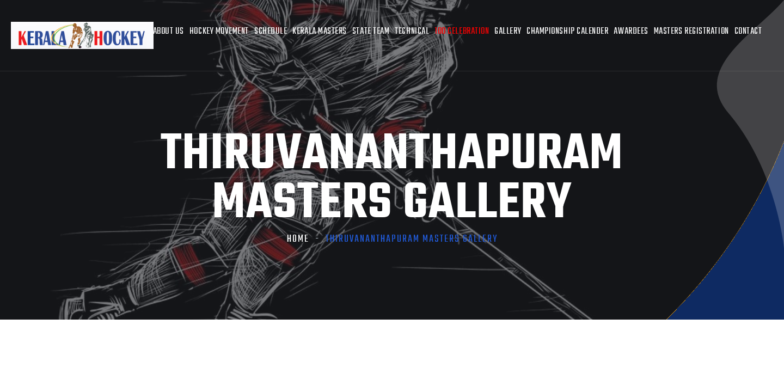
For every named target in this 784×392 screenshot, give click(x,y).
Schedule (270, 31)
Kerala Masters (319, 31)
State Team (370, 31)
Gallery (507, 31)
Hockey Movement (219, 31)
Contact (748, 31)
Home (298, 239)
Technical (412, 31)
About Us (168, 31)
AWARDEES (631, 31)
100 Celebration (461, 31)
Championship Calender (567, 31)
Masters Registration (691, 31)
